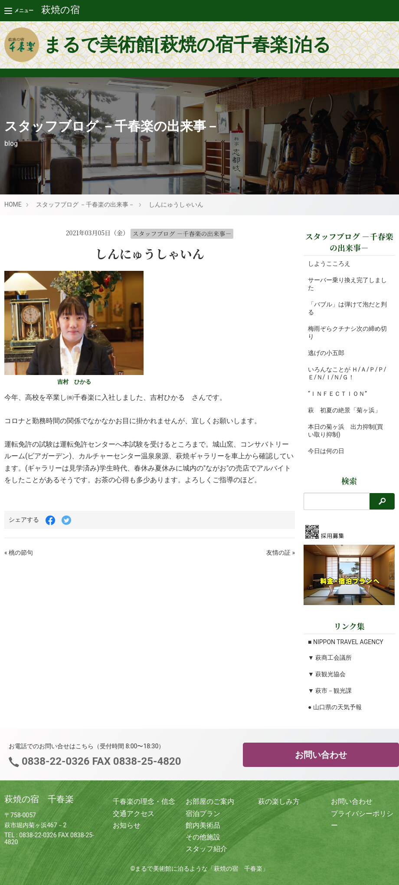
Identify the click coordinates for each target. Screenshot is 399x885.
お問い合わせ (321, 755)
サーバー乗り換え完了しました (344, 283)
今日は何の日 (326, 450)
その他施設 (203, 837)
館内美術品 (203, 825)
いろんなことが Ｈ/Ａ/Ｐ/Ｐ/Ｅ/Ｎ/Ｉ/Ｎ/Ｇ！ (343, 373)
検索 (349, 480)
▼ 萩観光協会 (327, 674)
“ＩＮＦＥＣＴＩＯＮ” (337, 393)
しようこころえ (329, 263)
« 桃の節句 (18, 552)
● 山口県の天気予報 (335, 707)
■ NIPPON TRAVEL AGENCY (345, 641)
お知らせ (127, 825)
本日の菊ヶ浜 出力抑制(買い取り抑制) (345, 430)
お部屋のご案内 (210, 801)
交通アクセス (133, 813)
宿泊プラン (203, 813)
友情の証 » (280, 552)
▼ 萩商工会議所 (330, 657)
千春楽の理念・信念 (144, 801)
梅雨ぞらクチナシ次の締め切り (344, 332)
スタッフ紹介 (206, 849)
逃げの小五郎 (326, 352)
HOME (13, 204)
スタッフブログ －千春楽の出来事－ (85, 204)
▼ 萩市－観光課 (330, 690)
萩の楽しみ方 (279, 801)
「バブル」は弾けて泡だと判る (344, 308)
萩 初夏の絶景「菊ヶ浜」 (344, 410)
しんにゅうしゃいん (176, 204)
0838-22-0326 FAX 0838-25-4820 (100, 761)
